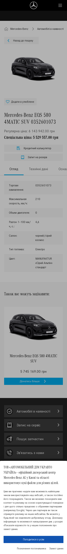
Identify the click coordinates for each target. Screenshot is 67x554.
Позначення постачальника (31, 548)
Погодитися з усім (33, 539)
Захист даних (56, 548)
